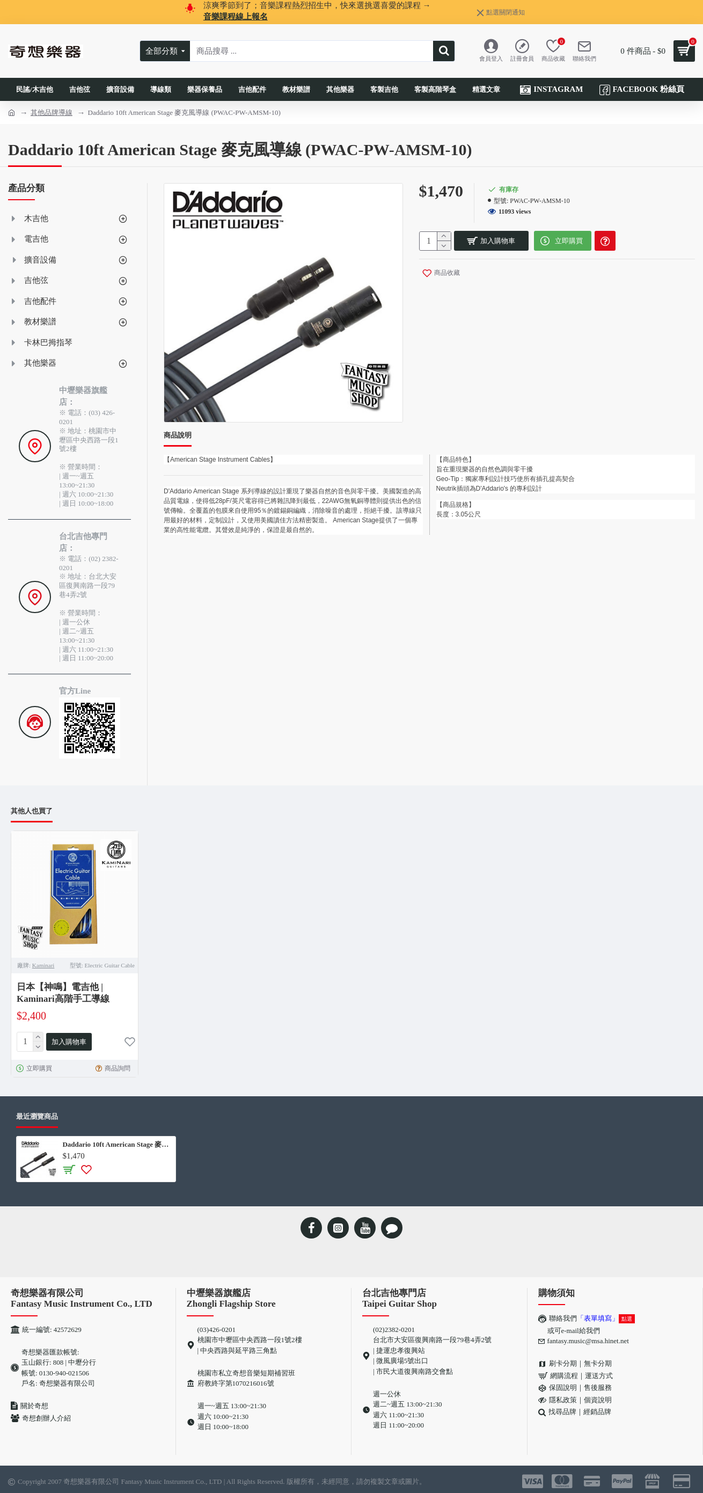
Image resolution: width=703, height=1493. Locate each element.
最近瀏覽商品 (37, 1114)
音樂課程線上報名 (235, 16)
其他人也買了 (32, 811)
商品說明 (178, 435)
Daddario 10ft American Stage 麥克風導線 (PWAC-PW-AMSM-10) (116, 1142)
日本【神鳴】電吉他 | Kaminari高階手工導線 (63, 993)
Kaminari (43, 965)
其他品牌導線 (51, 112)
